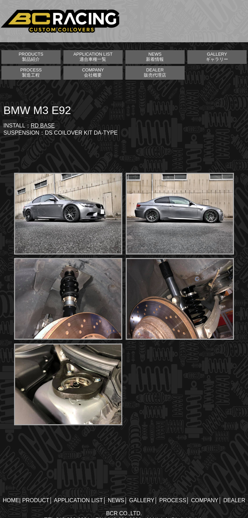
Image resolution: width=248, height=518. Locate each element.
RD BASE (43, 125)
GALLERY (141, 500)
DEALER (234, 500)
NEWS (116, 500)
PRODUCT (35, 500)
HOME (11, 500)
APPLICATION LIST (78, 500)
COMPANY (205, 500)
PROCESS (172, 500)
